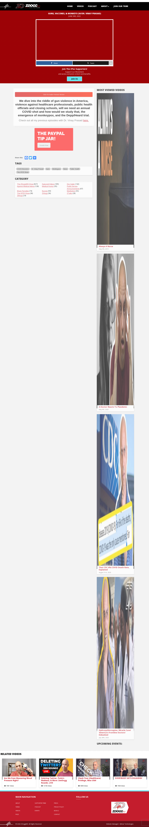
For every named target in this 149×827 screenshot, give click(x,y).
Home (70, 6)
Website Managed (112, 824)
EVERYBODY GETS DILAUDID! (128, 778)
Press (56, 803)
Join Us (74, 79)
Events (37, 811)
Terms (18, 807)
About (105, 6)
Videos (80, 6)
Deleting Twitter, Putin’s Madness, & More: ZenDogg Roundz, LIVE (54, 780)
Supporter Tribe (40, 803)
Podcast (92, 6)
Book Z (56, 811)
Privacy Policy (59, 807)
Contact (57, 814)
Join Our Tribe (121, 6)
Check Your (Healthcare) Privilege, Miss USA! (89, 779)
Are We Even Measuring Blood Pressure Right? (18, 779)
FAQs (17, 814)
